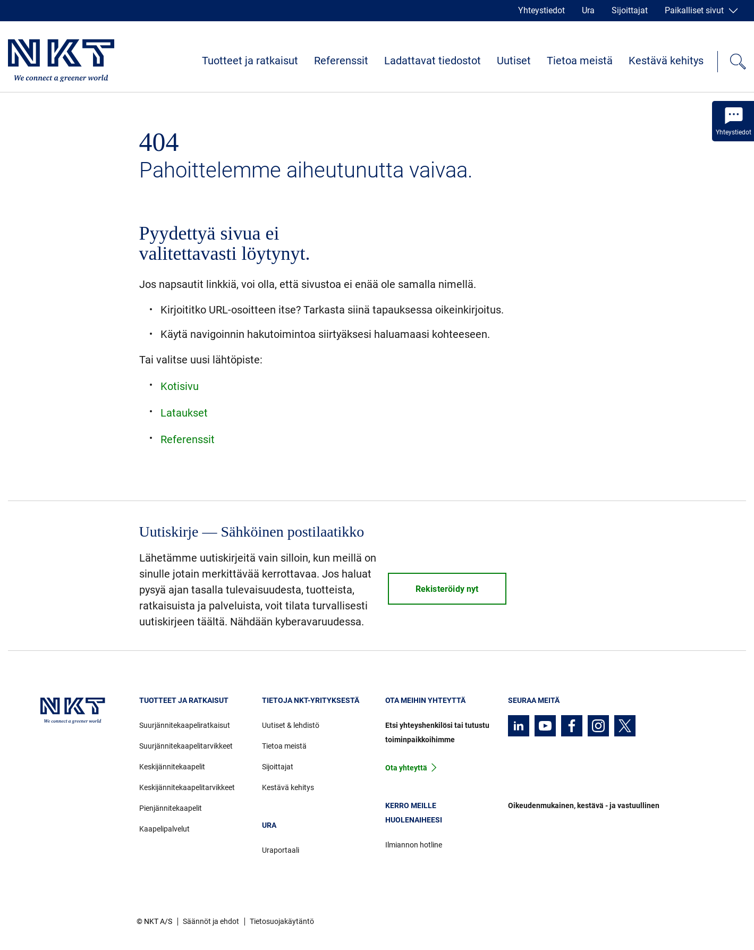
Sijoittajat (630, 10)
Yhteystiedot (541, 10)
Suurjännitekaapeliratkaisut (184, 725)
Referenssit (341, 60)
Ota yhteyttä (406, 768)
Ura (588, 10)
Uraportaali (280, 850)
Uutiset (514, 60)
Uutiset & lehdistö (290, 725)
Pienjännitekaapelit (170, 808)
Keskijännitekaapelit (172, 766)
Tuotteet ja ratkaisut (250, 60)
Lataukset (184, 412)
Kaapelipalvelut (164, 829)
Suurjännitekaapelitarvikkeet (186, 746)
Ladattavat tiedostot (432, 60)
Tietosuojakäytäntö (282, 921)
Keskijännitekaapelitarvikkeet (187, 787)
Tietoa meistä (580, 60)
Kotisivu (179, 386)
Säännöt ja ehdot (211, 921)
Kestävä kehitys (666, 60)
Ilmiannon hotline (413, 845)
